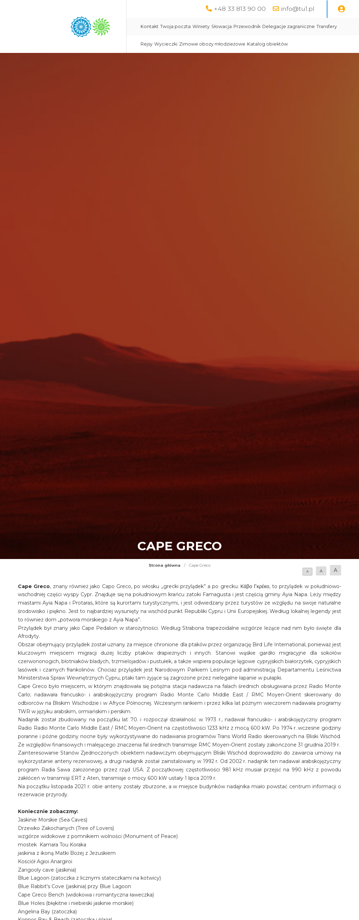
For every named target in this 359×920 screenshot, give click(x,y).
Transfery (327, 26)
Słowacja (221, 26)
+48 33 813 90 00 (240, 8)
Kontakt (149, 26)
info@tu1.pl (297, 8)
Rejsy (147, 44)
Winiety (201, 26)
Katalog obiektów (267, 44)
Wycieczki (165, 44)
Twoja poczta (175, 26)
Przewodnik (246, 26)
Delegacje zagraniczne (288, 26)
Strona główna (165, 565)
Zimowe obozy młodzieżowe (212, 44)
